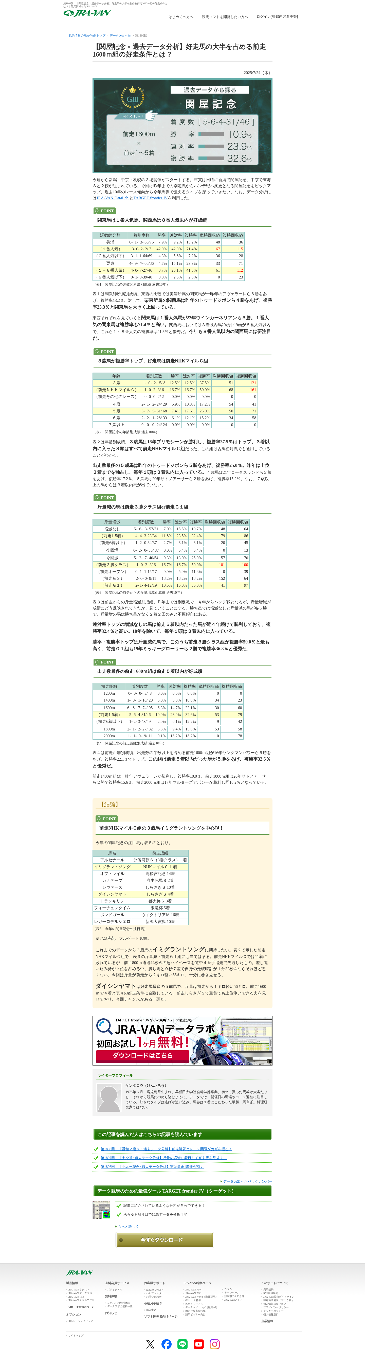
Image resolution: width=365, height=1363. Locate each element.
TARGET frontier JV (150, 198)
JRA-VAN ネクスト (78, 1289)
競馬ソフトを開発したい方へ (225, 17)
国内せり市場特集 (195, 1310)
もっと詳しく (128, 1227)
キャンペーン (232, 1292)
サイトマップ (75, 1335)
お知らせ (111, 1313)
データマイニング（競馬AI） (201, 1307)
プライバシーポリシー (276, 1307)
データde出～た (120, 35)
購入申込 (202, 26)
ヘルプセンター (155, 1293)
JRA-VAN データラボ (80, 1293)
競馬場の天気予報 (234, 1296)
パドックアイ (114, 1289)
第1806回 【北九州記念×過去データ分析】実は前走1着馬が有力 (152, 1167)
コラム (228, 1289)
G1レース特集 (193, 1300)
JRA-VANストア (233, 1299)
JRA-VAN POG (193, 1293)
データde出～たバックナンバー (247, 1181)
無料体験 (162, 26)
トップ (83, 26)
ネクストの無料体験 (118, 1302)
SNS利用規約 (270, 1293)
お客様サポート (282, 26)
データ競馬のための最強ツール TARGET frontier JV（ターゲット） (166, 1191)
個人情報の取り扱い (274, 1303)
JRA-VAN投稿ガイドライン (278, 1296)
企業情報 (267, 1321)
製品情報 (122, 26)
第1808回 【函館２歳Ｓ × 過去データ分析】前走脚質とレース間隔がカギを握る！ (166, 1149)
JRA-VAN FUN (193, 1289)
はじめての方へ (181, 17)
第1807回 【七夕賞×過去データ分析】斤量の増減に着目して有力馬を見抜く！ (164, 1158)
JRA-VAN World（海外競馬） (201, 1296)
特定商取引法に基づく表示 (278, 1300)
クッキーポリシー (273, 1310)
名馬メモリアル (194, 1303)
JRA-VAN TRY (76, 1296)
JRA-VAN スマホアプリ (81, 1300)
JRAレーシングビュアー (82, 1321)
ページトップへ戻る (287, 1265)
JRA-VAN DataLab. (113, 198)
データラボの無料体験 (120, 1306)
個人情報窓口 (271, 1314)
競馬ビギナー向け (195, 1314)
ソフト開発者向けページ (160, 1316)
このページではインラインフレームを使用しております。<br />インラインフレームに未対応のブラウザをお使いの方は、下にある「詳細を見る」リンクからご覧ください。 (278, 17)
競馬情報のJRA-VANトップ (86, 35)
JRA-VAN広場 (242, 26)
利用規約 (268, 1289)
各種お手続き (153, 1303)
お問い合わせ (153, 1296)
